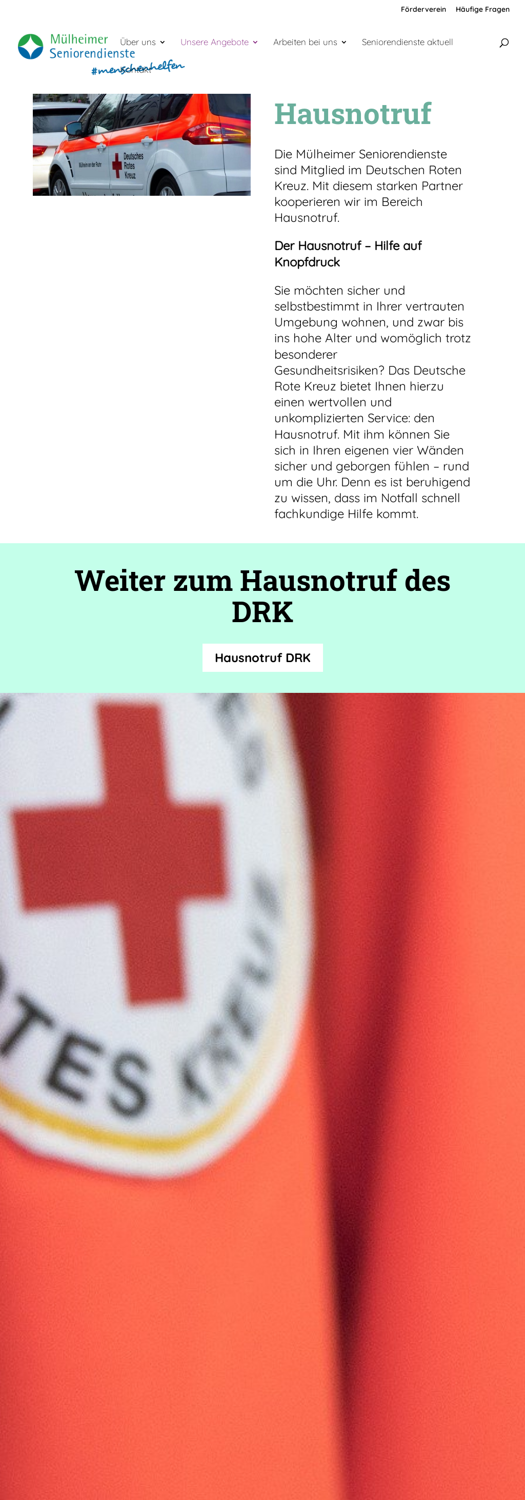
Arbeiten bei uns (305, 42)
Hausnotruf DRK (263, 657)
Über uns (138, 42)
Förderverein (423, 10)
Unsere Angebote (214, 42)
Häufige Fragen (483, 10)
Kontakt (135, 70)
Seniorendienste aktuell (407, 42)
